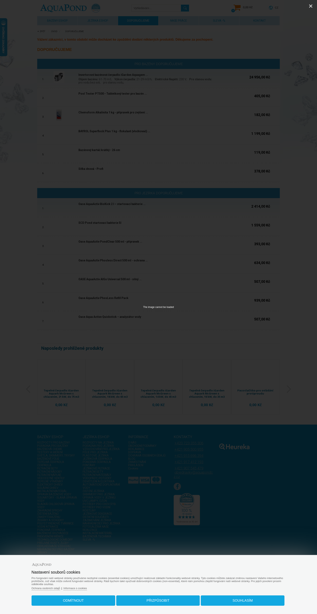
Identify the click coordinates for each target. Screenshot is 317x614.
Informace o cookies (75, 588)
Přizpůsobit (158, 600)
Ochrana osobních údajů (46, 588)
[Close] (311, 6)
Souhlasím (242, 600)
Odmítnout (73, 600)
